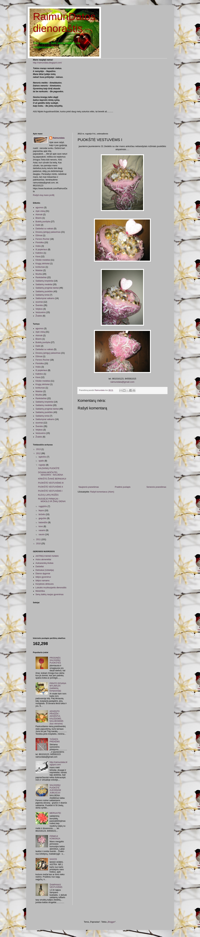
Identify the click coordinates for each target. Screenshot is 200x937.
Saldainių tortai (42, 295)
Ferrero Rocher (43, 239)
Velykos (39, 309)
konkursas (40, 267)
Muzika (39, 274)
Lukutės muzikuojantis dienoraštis (51, 587)
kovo (41, 526)
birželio (42, 514)
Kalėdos (39, 253)
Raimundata (59, 138)
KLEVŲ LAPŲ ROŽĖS (48, 495)
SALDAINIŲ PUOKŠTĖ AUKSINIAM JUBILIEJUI (55, 789)
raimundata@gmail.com (122, 382)
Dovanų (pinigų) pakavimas (48, 232)
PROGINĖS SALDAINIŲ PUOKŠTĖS (55, 660)
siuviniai (39, 302)
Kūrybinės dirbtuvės (45, 584)
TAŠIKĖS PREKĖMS (55, 740)
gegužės (43, 518)
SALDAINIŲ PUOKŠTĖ (48, 468)
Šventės (39, 305)
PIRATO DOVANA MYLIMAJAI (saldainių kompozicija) (58, 687)
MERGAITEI (55, 813)
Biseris (39, 218)
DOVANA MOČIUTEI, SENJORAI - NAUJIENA (50, 473)
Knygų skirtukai (43, 263)
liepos (42, 510)
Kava (38, 256)
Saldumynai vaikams (45, 298)
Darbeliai (40, 566)
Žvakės (39, 316)
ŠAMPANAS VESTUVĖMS (56, 886)
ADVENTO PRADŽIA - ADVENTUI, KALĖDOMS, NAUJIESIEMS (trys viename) (56, 717)
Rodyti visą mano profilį (43, 195)
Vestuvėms (41, 312)
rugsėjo (42, 465)
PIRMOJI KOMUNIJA (55, 837)
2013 (38, 449)
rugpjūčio (43, 506)
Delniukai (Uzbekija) (45, 570)
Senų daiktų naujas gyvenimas (50, 594)
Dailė (38, 225)
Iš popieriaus (41, 249)
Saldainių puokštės (44, 291)
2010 (38, 543)
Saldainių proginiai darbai (47, 288)
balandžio (43, 522)
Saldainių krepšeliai (44, 281)
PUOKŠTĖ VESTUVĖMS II (50, 487)
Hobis (38, 246)
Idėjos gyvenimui (43, 577)
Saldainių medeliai (44, 284)
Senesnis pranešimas (156, 487)
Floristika (40, 242)
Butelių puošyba (43, 221)
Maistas (39, 270)
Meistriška (40, 591)
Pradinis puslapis (123, 487)
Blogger (111, 922)
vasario (42, 530)
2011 (38, 539)
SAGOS (53, 859)
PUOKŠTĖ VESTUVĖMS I (50, 491)
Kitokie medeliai (43, 260)
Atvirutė (39, 214)
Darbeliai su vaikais (44, 228)
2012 (38, 453)
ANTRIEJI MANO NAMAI (47, 556)
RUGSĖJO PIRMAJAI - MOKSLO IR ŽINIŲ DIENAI (52, 500)
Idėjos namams (43, 580)
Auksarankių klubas (44, 563)
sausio (42, 534)
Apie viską (40, 211)
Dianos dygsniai (43, 573)
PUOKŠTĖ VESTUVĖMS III (50, 483)
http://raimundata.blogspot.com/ (47, 63)
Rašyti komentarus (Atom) (102, 492)
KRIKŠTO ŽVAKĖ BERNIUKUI (52, 479)
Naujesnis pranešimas (89, 487)
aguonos (40, 207)
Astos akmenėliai (43, 559)
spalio (42, 461)
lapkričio (43, 457)
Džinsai (39, 235)
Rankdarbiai (41, 277)
